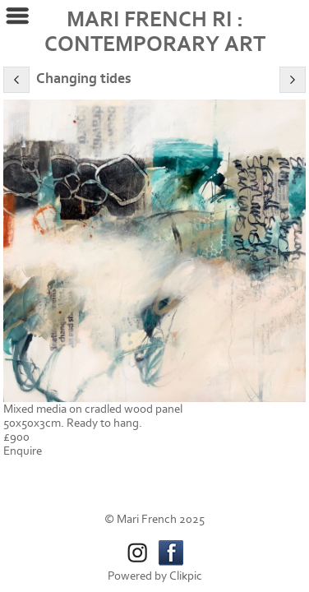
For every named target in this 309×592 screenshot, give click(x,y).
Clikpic (185, 576)
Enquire (22, 451)
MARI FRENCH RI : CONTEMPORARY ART (154, 32)
